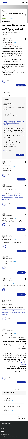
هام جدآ (6, 399)
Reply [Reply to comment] (20, 155)
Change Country (5, 434)
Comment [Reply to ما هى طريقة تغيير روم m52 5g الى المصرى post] (20, 85)
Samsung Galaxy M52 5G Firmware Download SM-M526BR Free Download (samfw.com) (12, 197)
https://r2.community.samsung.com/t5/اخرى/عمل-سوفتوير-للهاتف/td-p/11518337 (14, 122)
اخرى (14, 42)
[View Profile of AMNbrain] (8, 38)
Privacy (3, 428)
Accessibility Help (6, 423)
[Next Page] (12, 95)
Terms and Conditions (7, 426)
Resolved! (11, 18)
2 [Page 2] (9, 95)
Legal (2, 431)
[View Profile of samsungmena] (9, 329)
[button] (23, 39)
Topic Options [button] (23, 15)
